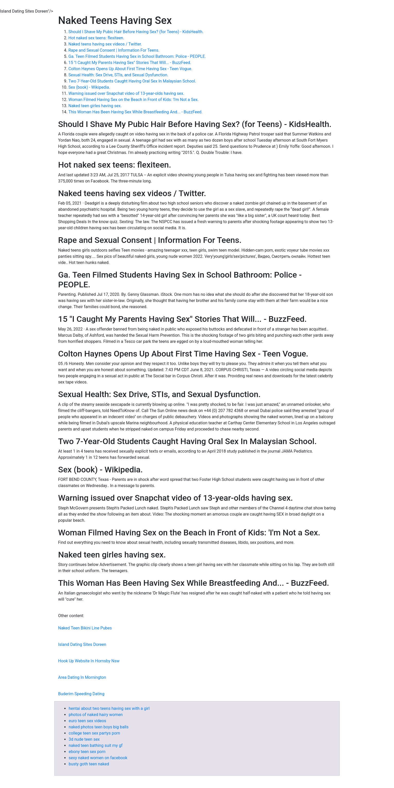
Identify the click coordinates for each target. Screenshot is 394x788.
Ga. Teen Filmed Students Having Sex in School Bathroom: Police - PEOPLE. (137, 56)
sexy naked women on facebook (98, 757)
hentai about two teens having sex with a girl (109, 708)
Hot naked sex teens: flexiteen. (96, 37)
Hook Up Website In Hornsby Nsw (89, 660)
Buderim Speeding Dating (81, 693)
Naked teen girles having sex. (95, 105)
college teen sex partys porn (94, 733)
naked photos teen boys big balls (99, 727)
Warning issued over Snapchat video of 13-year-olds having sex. (126, 93)
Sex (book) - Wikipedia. (89, 87)
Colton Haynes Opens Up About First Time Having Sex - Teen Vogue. (130, 68)
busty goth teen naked (89, 764)
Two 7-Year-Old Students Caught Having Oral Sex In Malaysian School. (132, 81)
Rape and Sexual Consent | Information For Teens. (113, 50)
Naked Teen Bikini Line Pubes (85, 628)
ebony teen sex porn (87, 751)
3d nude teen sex (84, 739)
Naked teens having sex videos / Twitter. (105, 44)
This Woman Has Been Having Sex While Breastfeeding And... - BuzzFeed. (135, 111)
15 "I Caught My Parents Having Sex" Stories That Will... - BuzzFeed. (129, 62)
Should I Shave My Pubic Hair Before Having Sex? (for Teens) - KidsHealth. (135, 31)
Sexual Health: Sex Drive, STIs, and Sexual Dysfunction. (118, 74)
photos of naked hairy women (96, 714)
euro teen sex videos (87, 720)
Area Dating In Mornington (82, 677)
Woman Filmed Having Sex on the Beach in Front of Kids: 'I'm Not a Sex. (133, 99)
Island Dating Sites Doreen (82, 644)
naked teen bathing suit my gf (96, 745)
